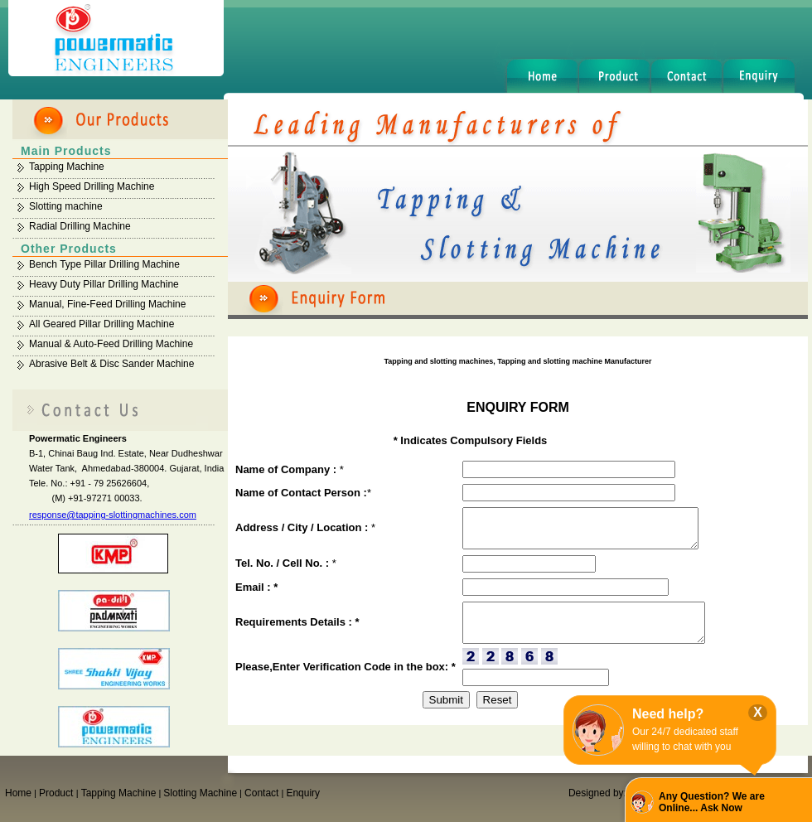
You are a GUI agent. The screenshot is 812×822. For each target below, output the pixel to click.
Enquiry (303, 793)
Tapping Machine (66, 166)
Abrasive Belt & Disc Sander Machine (111, 364)
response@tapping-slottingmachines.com (112, 515)
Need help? (667, 714)
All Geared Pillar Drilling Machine (101, 324)
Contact (261, 793)
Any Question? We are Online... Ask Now (712, 802)
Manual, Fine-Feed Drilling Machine (107, 304)
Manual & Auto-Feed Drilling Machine (111, 344)
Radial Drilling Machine (80, 226)
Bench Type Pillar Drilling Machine (104, 264)
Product (57, 793)
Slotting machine (66, 206)
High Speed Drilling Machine (91, 186)
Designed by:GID (606, 793)
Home (18, 793)
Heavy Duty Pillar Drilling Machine (104, 284)
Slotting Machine (200, 793)
